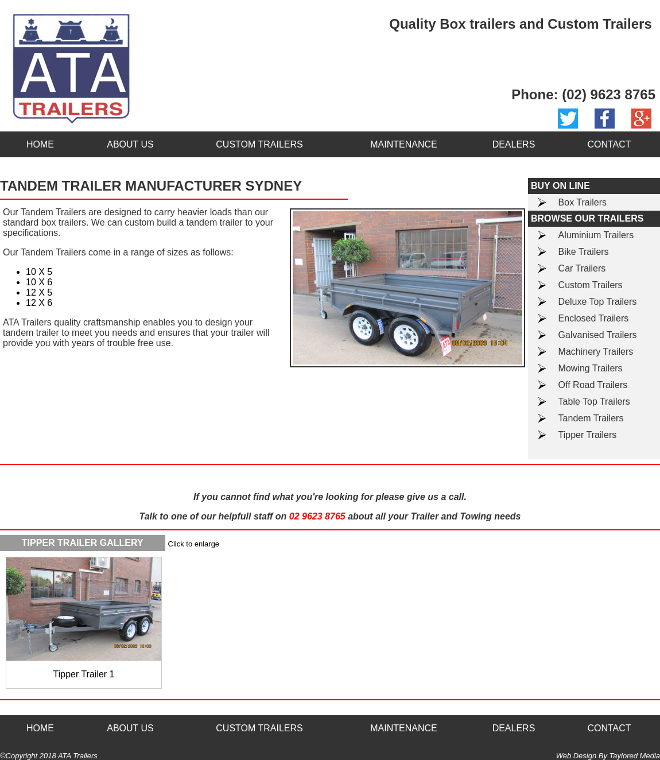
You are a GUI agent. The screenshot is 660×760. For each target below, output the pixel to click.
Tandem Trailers (591, 418)
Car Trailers (582, 268)
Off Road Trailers (593, 385)
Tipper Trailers (587, 435)
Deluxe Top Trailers (597, 302)
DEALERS (513, 144)
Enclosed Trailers (593, 318)
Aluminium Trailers (596, 235)
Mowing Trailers (590, 368)
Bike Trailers (583, 252)
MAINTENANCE (403, 144)
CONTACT (609, 144)
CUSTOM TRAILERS (259, 144)
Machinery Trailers (596, 351)
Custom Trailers (590, 285)
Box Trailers (582, 202)
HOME (40, 144)
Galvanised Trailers (597, 335)
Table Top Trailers (594, 401)
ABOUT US (130, 144)
